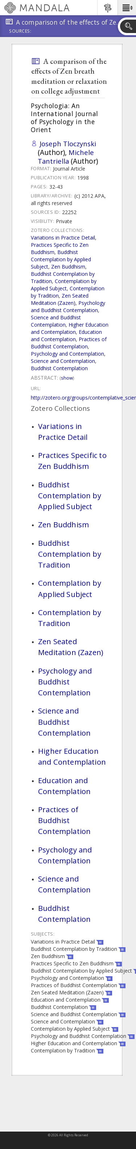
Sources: (20, 31)
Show (67, 378)
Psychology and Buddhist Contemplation (68, 306)
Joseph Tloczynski (68, 143)
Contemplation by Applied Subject (63, 285)
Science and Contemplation (63, 360)
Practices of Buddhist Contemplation (69, 343)
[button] (127, 7)
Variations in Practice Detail (63, 237)
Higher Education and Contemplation (69, 328)
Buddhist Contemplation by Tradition (69, 554)
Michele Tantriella (66, 156)
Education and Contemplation (66, 335)
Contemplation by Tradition (69, 617)
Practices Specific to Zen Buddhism (72, 460)
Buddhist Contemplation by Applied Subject (61, 259)
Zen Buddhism (68, 266)
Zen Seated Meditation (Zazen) (59, 299)
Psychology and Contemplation (67, 353)
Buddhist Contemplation (59, 368)
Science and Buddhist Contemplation (56, 321)
